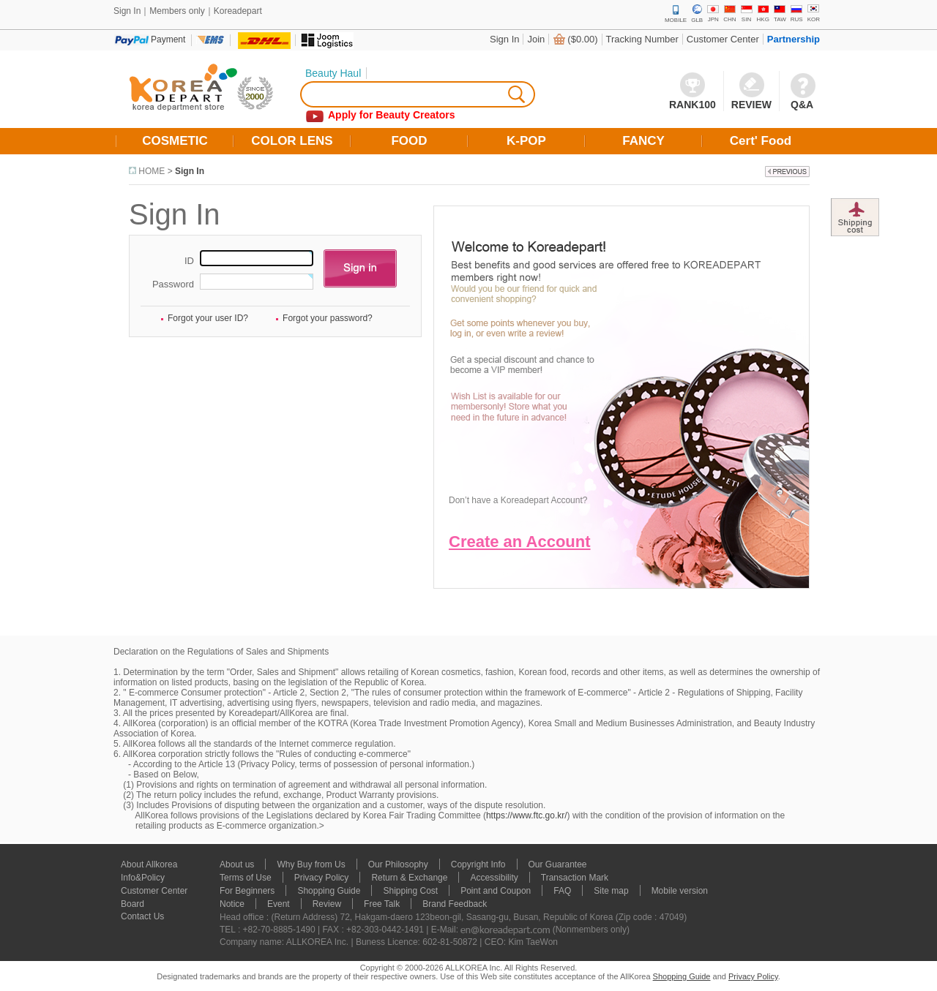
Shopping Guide (328, 891)
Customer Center (723, 39)
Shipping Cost (410, 891)
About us (237, 864)
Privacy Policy (321, 878)
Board (132, 904)
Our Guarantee (558, 864)
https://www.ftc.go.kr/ (526, 815)
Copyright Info (478, 864)
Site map (611, 891)
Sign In (504, 39)
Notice (232, 904)
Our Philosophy (398, 864)
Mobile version (680, 891)
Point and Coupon (495, 891)
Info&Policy (143, 878)
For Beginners (247, 891)
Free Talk (382, 904)
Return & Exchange (409, 878)
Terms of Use (246, 878)
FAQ (562, 891)
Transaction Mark (574, 878)
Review (327, 904)
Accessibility (494, 878)
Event (278, 904)
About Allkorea (149, 864)
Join (536, 39)
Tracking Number (642, 39)
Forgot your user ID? (208, 318)
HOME (151, 171)
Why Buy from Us (311, 864)
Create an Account (520, 541)
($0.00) (582, 39)
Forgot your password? (328, 318)
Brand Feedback (454, 904)
